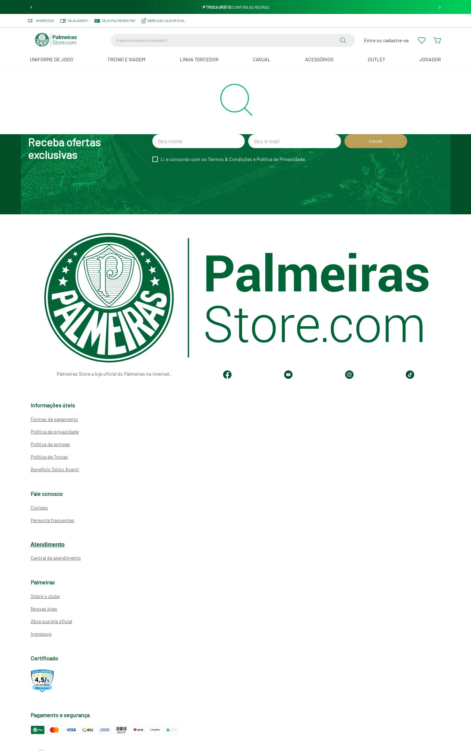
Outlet (376, 59)
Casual (262, 59)
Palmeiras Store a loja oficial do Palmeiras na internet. (114, 374)
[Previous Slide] (31, 7)
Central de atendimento (56, 558)
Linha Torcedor (199, 59)
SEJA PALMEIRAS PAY (115, 20)
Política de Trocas (49, 457)
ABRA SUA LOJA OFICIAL (163, 20)
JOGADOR (430, 59)
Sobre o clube (45, 596)
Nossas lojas (44, 609)
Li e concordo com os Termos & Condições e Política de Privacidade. (233, 159)
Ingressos (41, 21)
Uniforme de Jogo (51, 59)
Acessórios (319, 59)
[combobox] (233, 40)
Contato (39, 508)
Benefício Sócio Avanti (55, 469)
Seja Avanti (74, 20)
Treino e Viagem (126, 59)
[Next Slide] (439, 7)
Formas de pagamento (54, 419)
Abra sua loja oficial (51, 621)
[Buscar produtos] (344, 40)
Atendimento (48, 544)
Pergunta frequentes (52, 520)
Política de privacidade (55, 432)
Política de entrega (50, 444)
